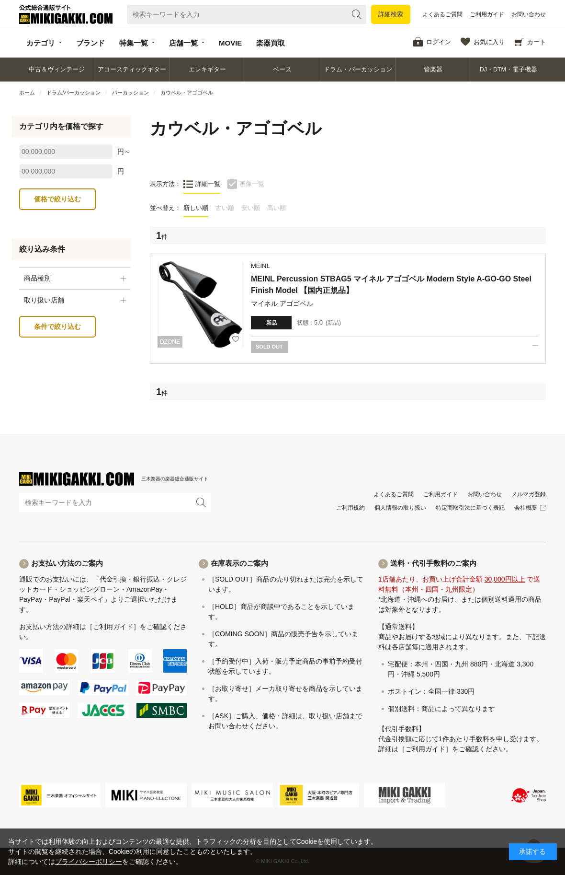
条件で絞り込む (57, 326)
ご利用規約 (350, 507)
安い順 (250, 207)
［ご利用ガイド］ (113, 626)
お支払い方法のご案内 (67, 563)
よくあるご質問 (442, 14)
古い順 (224, 207)
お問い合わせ (528, 14)
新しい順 (195, 207)
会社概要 (525, 507)
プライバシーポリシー (88, 861)
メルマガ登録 (528, 494)
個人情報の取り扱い (400, 507)
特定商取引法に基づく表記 (470, 507)
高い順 (276, 207)
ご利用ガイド (487, 14)
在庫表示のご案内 (239, 563)
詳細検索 (390, 14)
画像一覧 (251, 183)
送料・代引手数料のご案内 (433, 563)
